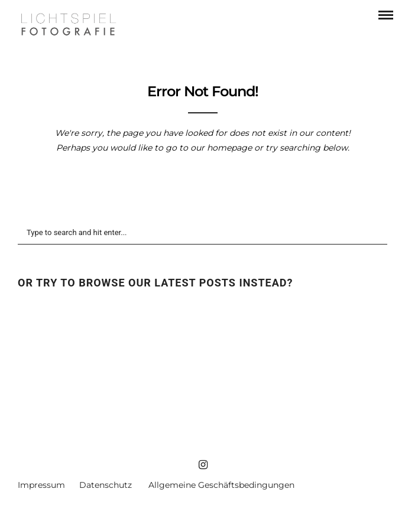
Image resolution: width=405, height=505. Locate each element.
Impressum (41, 485)
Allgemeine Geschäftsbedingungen (221, 485)
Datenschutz (105, 485)
